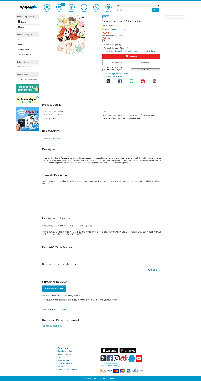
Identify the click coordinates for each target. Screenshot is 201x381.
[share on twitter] (108, 80)
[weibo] (124, 358)
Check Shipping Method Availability (115, 74)
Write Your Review (54, 289)
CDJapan (45, 310)
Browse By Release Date (27, 79)
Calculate (145, 70)
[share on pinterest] (143, 80)
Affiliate (60, 366)
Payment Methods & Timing (112, 76)
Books (56, 310)
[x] (103, 358)
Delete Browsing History (52, 326)
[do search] (155, 10)
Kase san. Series (24, 67)
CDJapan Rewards (65, 363)
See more (155, 270)
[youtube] (139, 358)
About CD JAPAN (65, 354)
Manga (63, 310)
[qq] (131, 358)
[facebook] (110, 358)
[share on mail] (154, 80)
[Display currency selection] (103, 40)
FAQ (59, 357)
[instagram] (117, 358)
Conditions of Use (65, 351)
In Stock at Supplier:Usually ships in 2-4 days (135, 51)
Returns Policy (63, 360)
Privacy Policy (63, 348)
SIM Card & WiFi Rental (67, 370)
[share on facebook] (120, 80)
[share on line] (131, 80)
